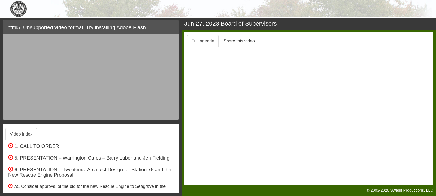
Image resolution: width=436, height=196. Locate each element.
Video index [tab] (21, 134)
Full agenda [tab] (203, 41)
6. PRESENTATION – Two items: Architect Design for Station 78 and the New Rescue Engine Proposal (89, 172)
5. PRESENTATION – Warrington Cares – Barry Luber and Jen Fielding (88, 158)
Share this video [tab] (239, 41)
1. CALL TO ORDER (33, 146)
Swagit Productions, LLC (411, 190)
